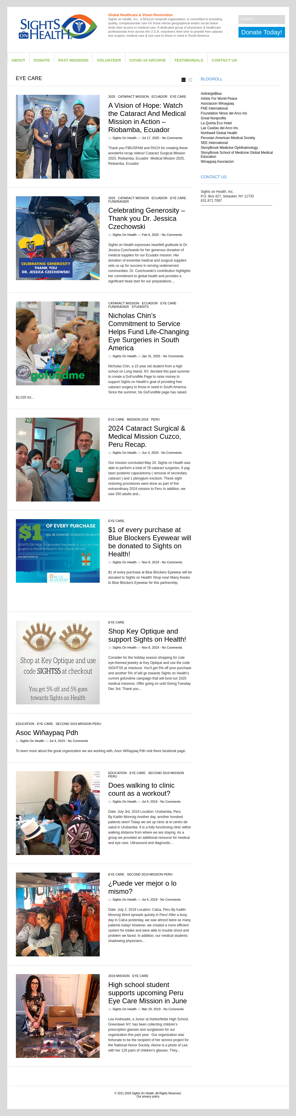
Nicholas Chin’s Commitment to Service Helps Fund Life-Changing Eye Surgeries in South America (148, 332)
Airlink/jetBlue (211, 94)
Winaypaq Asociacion (217, 162)
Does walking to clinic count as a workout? (141, 789)
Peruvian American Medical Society (228, 138)
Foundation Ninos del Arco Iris (224, 113)
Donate (42, 60)
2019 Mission (119, 976)
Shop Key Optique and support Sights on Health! (147, 635)
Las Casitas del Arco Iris (219, 128)
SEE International (214, 143)
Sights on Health (124, 138)
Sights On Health (143, 1093)
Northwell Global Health (219, 133)
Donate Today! (261, 32)
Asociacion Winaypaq (217, 103)
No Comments (172, 138)
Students (140, 306)
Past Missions (73, 60)
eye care (178, 96)
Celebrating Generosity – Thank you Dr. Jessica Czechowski (146, 218)
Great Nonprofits (213, 118)
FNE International (214, 108)
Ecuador (159, 96)
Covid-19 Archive (148, 60)
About (18, 60)
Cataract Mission (133, 96)
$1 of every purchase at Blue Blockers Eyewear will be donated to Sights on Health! (149, 542)
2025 (111, 96)
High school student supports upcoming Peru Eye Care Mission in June (147, 993)
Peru (155, 419)
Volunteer (109, 60)
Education (25, 724)
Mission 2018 (137, 419)
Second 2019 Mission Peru (78, 724)
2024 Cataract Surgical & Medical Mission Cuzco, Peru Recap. (147, 436)
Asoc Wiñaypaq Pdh (47, 732)
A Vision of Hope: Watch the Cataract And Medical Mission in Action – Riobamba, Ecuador (147, 117)
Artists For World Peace (219, 99)
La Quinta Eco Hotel (216, 123)
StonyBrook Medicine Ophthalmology (229, 148)
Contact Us (224, 60)
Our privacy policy (147, 1096)
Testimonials (189, 60)
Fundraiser (118, 201)
